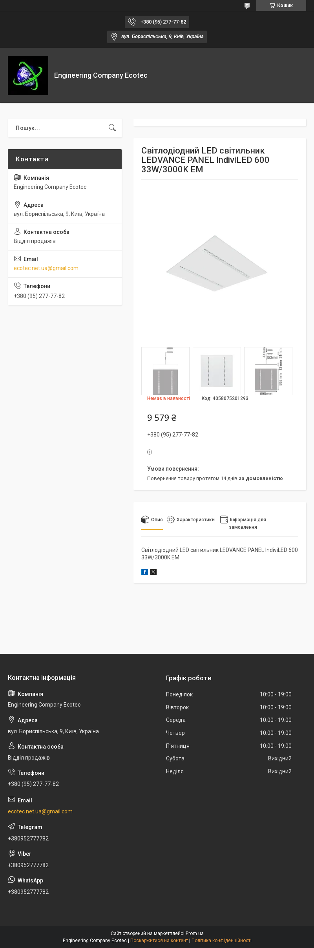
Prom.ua (195, 933)
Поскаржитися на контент (159, 940)
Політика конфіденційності (222, 940)
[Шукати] (112, 128)
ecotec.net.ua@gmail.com (46, 268)
